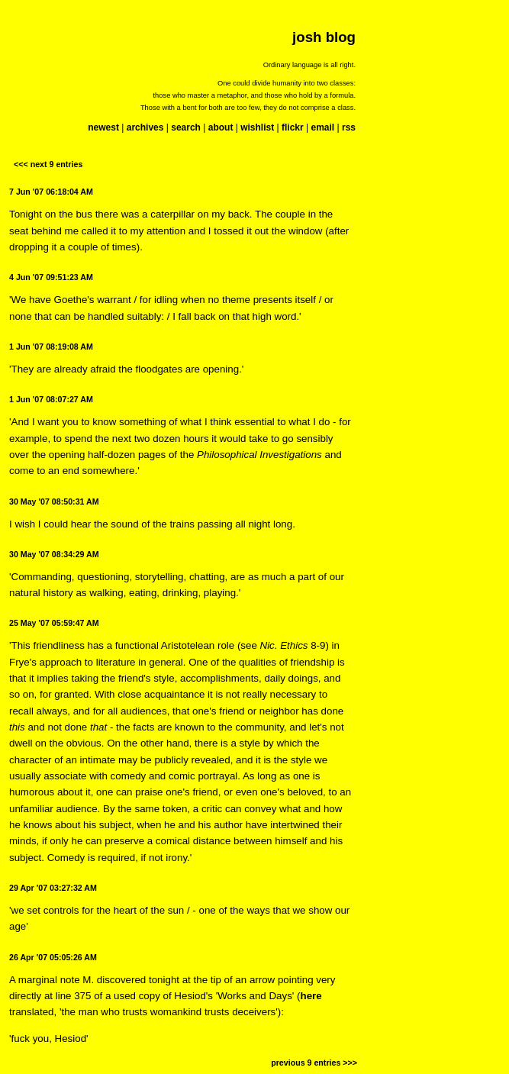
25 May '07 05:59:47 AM (54, 622)
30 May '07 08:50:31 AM (54, 501)
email (322, 127)
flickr (293, 127)
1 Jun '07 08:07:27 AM (51, 399)
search (186, 127)
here (311, 995)
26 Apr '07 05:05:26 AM (53, 957)
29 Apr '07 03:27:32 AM (53, 887)
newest (103, 127)
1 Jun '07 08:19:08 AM (51, 346)
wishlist (257, 127)
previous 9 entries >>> (314, 1062)
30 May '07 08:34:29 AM (54, 554)
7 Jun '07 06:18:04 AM (51, 191)
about (221, 127)
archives (145, 127)
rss (349, 127)
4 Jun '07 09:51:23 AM (51, 277)
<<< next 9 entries (48, 164)
